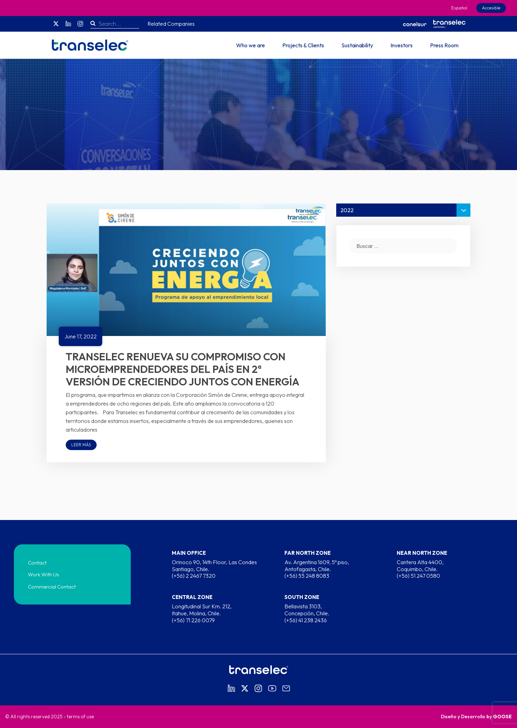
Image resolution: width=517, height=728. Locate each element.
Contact (37, 562)
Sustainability (357, 45)
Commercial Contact (52, 586)
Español (459, 7)
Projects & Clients (303, 45)
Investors (401, 45)
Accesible (491, 7)
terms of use (80, 716)
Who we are (250, 45)
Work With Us (43, 574)
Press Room (444, 45)
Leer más (81, 444)
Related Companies (171, 23)
